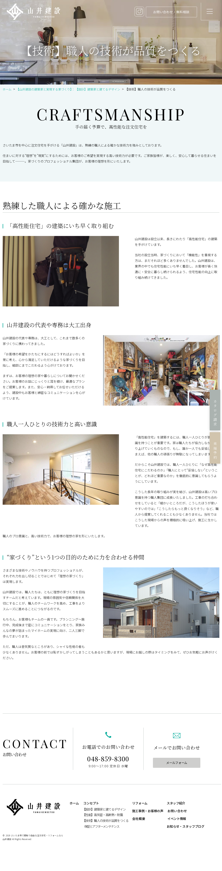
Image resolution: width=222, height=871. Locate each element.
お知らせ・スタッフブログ (185, 826)
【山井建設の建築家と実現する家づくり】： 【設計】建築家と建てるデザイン (72, 89)
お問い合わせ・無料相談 (166, 12)
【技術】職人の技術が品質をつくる (105, 820)
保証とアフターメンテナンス (101, 826)
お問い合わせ (177, 811)
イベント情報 (176, 818)
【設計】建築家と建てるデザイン (104, 809)
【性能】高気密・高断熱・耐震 (102, 815)
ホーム (7, 89)
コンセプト (91, 803)
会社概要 (138, 818)
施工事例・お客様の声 (147, 811)
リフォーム (139, 803)
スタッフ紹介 (176, 803)
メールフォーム (176, 762)
